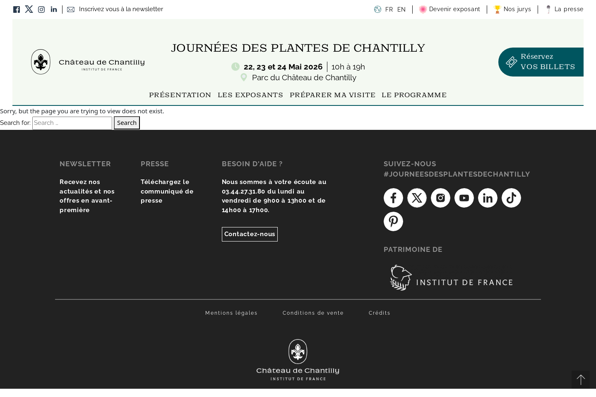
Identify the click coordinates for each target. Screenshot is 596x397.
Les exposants (251, 95)
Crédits (380, 313)
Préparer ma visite (332, 95)
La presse (564, 9)
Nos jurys (512, 9)
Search (127, 122)
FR (389, 9)
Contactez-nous (250, 234)
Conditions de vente (313, 313)
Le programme (414, 95)
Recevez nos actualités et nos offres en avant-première (87, 196)
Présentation (180, 95)
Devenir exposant (450, 9)
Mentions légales (231, 313)
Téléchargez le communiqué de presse (167, 191)
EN (401, 9)
